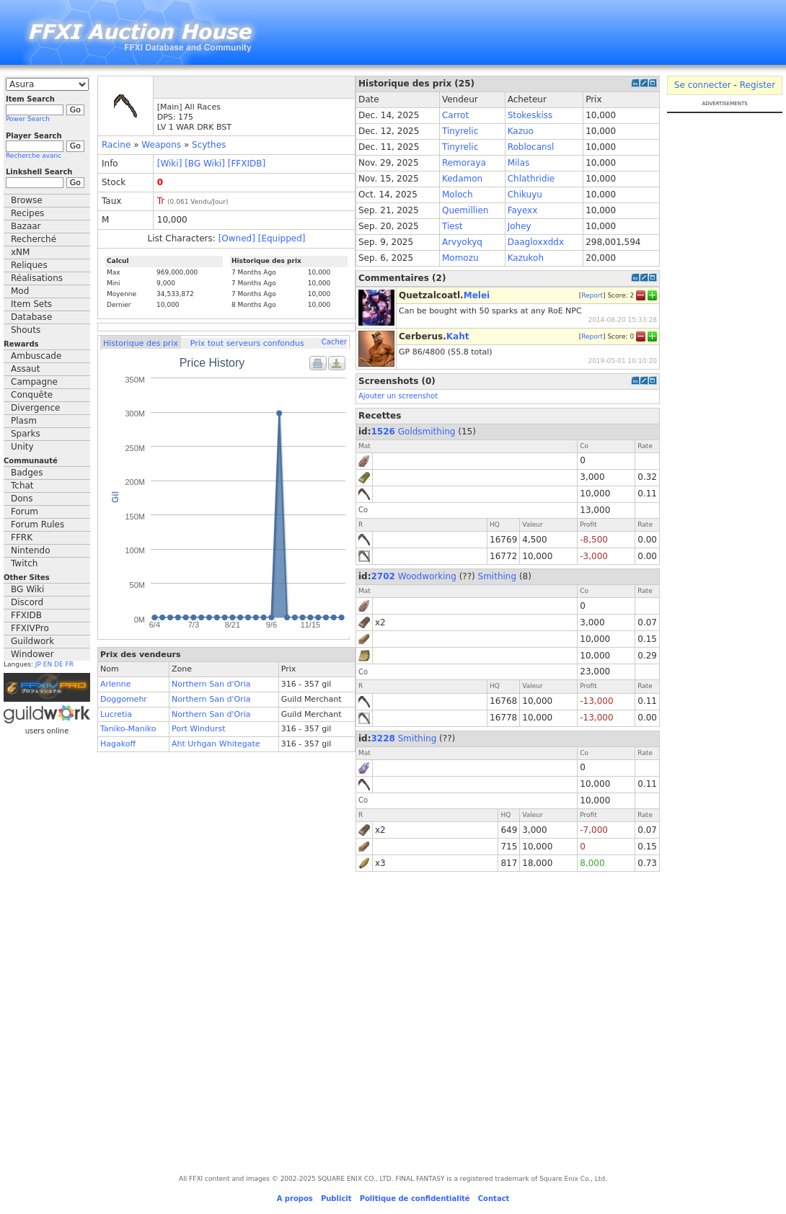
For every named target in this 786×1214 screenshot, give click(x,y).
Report (592, 294)
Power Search (28, 118)
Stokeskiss (530, 115)
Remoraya (464, 163)
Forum (24, 511)
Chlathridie (531, 179)
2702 (383, 576)
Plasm (24, 421)
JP (38, 664)
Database (31, 317)
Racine (116, 145)
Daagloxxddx (536, 242)
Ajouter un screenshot (398, 396)
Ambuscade (36, 356)
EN (47, 664)
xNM (20, 252)
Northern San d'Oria (211, 684)
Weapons (161, 145)
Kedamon (462, 179)
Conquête (32, 395)
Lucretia (116, 714)
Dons (21, 499)
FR (70, 664)
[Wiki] (169, 164)
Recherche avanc (33, 155)
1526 (383, 432)
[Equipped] (282, 238)
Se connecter (702, 85)
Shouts (25, 330)
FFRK (21, 537)
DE (58, 664)
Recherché (33, 239)
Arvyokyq (462, 242)
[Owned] (236, 238)
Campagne (34, 382)
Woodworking (427, 576)
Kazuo (521, 131)
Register (757, 85)
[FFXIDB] (246, 164)
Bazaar (26, 226)
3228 (383, 738)
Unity (22, 447)
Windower (32, 654)
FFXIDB (26, 615)
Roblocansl (531, 147)
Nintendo (30, 550)
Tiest (452, 226)
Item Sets (31, 304)
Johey (519, 226)
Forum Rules (37, 524)
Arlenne (115, 684)
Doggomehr (123, 699)
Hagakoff (118, 744)
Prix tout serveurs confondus (247, 343)
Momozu (460, 258)
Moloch (457, 194)
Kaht (457, 336)
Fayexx (523, 210)
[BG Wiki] (205, 164)
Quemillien (465, 210)
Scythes (209, 145)
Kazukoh (526, 258)
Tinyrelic (460, 131)
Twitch (24, 563)
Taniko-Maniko (128, 728)
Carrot (455, 115)
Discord (27, 602)
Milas (519, 163)
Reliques (29, 265)
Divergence (35, 408)
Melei (477, 295)
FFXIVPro (30, 628)
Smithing (497, 576)
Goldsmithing (427, 432)
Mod (20, 291)
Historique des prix (140, 343)
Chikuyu (525, 194)
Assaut (25, 369)
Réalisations (37, 278)
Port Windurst (199, 728)
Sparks (25, 434)
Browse (27, 200)
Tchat (22, 486)
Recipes (27, 213)
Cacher (334, 342)
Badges (27, 473)
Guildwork (32, 641)
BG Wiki (27, 589)
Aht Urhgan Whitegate (216, 744)
